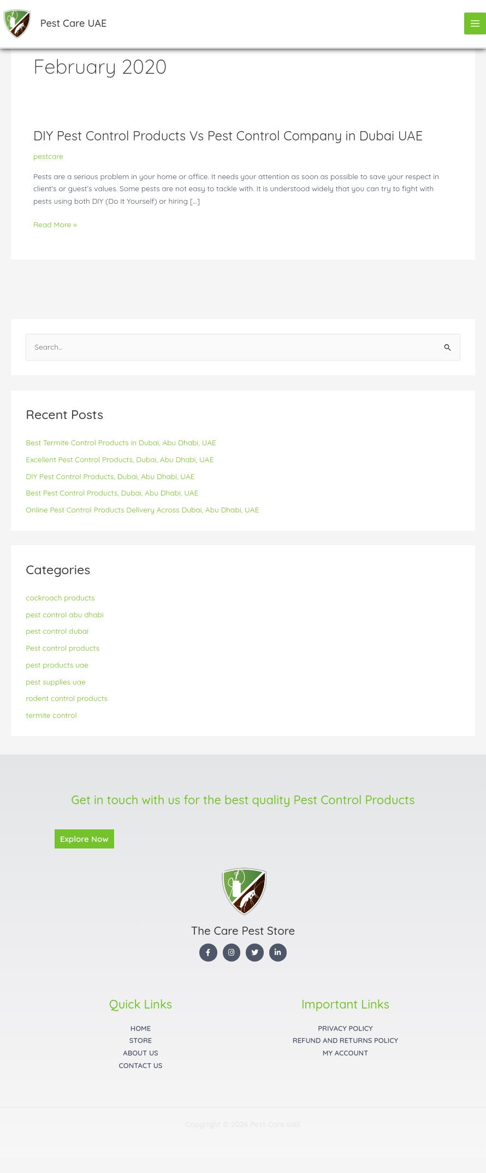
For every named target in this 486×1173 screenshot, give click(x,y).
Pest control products (62, 647)
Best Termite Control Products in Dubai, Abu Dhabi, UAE (121, 442)
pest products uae (57, 664)
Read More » (54, 225)
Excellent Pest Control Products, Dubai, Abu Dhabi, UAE (120, 459)
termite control (51, 715)
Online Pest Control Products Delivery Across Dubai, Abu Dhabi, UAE (142, 509)
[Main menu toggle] (475, 24)
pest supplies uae (55, 681)
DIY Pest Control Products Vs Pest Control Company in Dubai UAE (228, 135)
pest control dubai (57, 630)
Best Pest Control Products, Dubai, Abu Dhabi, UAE (112, 492)
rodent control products (67, 698)
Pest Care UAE (73, 23)
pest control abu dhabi (64, 614)
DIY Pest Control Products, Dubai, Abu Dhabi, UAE (110, 476)
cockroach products (60, 597)
